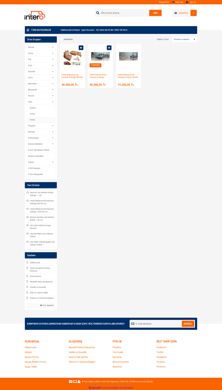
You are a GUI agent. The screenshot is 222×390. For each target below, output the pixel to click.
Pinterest (160, 366)
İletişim (28, 352)
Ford (30, 65)
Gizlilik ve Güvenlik (77, 352)
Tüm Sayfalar (47, 305)
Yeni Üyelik (118, 352)
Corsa (32, 114)
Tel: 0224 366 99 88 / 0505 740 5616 (111, 30)
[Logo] (35, 15)
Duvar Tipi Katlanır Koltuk (38, 150)
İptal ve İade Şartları (78, 357)
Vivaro (32, 120)
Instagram (161, 357)
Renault (31, 132)
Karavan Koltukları (35, 156)
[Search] (128, 13)
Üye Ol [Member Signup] (191, 2)
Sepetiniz (117, 366)
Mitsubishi (32, 90)
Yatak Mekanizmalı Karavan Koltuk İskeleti (128, 76)
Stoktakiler (68, 39)
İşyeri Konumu (87, 30)
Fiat (29, 59)
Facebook (161, 347)
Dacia (30, 53)
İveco (30, 78)
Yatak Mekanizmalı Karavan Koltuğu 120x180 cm (98, 77)
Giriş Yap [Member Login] (177, 2)
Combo (33, 108)
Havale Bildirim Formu (35, 362)
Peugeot (31, 126)
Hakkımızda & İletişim (70, 30)
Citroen (31, 47)
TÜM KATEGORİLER (41, 30)
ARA (155, 13)
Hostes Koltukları (35, 144)
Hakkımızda (30, 347)
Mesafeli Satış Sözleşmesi (82, 347)
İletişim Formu (32, 357)
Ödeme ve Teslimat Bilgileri (82, 362)
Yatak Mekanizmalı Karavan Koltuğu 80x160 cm (72, 77)
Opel (30, 102)
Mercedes (32, 84)
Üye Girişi (117, 357)
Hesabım (117, 347)
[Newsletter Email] (162, 324)
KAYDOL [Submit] (188, 324)
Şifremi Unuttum (121, 362)
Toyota (31, 162)
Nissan (31, 96)
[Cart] (184, 13)
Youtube (160, 362)
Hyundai (31, 71)
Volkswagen (33, 138)
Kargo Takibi (31, 366)
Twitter (160, 352)
